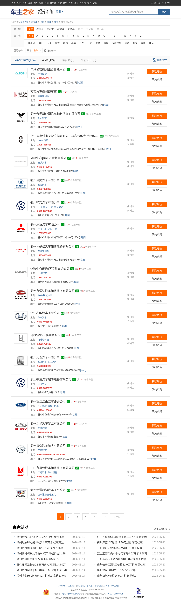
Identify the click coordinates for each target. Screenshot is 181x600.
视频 (30, 3)
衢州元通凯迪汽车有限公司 (48, 490)
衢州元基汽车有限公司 (45, 357)
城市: (34, 50)
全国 (42, 22)
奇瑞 (106, 43)
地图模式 (160, 60)
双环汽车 (42, 450)
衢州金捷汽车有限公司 (45, 180)
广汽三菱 (42, 229)
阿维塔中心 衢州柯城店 (45, 335)
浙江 (49, 22)
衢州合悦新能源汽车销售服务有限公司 (55, 113)
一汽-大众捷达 (56, 207)
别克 (57, 43)
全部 (30, 29)
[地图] (80, 82)
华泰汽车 (42, 317)
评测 (25, 3)
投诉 (89, 3)
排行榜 (83, 3)
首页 (13, 3)
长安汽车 (42, 184)
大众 (49, 43)
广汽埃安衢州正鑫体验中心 (48, 69)
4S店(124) (49, 60)
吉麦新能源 (43, 96)
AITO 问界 (43, 140)
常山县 (100, 29)
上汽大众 (42, 384)
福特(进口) (53, 406)
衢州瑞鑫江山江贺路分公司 (48, 401)
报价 (41, 3)
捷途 (127, 43)
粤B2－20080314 (115, 594)
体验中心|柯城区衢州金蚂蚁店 (49, 268)
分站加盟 (115, 586)
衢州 (59, 11)
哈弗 (65, 43)
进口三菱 (52, 229)
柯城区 (60, 29)
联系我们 (72, 586)
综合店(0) (68, 60)
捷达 (151, 43)
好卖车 (106, 586)
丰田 (41, 43)
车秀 (71, 3)
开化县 (89, 29)
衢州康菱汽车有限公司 (45, 224)
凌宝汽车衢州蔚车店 (43, 91)
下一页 (117, 516)
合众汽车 (42, 118)
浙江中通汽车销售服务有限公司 (50, 379)
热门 (30, 35)
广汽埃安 (42, 74)
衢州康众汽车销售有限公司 (48, 445)
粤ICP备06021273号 (71, 594)
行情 (47, 3)
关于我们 (62, 586)
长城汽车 (42, 162)
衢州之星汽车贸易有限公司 (48, 423)
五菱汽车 (116, 43)
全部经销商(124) (25, 60)
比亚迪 (31, 43)
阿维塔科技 (43, 339)
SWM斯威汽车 (45, 295)
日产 (81, 43)
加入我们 (81, 586)
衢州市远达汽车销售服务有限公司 (52, 290)
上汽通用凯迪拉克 (47, 494)
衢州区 (39, 29)
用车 (76, 3)
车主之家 (24, 22)
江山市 (50, 29)
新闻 (19, 3)
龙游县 (71, 29)
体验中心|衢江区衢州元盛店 (48, 158)
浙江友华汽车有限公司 (45, 313)
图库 (36, 3)
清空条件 (50, 50)
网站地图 (98, 586)
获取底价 (157, 71)
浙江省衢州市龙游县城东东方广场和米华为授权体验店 (64, 136)
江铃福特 (52, 472)
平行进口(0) (88, 60)
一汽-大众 (43, 207)
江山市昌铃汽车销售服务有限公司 (52, 467)
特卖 (60, 3)
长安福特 (42, 406)
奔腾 (143, 43)
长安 (90, 43)
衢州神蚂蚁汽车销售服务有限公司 (52, 246)
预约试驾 (157, 79)
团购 (65, 3)
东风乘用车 (43, 251)
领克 (135, 43)
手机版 (89, 586)
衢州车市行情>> (162, 529)
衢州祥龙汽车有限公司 (45, 202)
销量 (95, 3)
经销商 (53, 3)
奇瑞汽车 (42, 428)
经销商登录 (155, 3)
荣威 (98, 43)
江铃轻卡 (42, 472)
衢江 (80, 29)
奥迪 (73, 43)
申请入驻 (166, 3)
